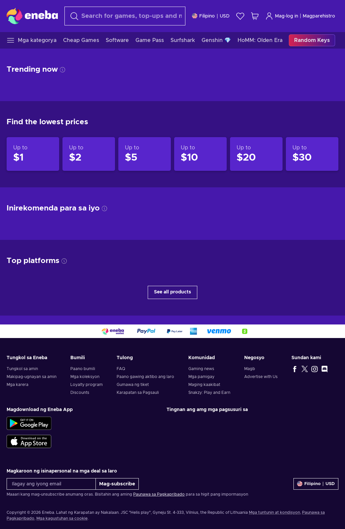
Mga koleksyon (84, 377)
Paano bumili (82, 369)
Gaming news (201, 369)
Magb (249, 369)
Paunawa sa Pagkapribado (159, 494)
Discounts (79, 393)
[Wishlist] (240, 16)
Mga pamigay (201, 377)
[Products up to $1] (33, 154)
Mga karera (17, 385)
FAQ (121, 369)
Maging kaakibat (204, 385)
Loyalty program (86, 385)
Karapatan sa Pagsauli (138, 393)
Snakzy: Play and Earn (209, 393)
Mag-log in (281, 16)
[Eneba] (32, 16)
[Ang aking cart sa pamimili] (255, 16)
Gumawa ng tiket (133, 385)
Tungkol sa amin (22, 369)
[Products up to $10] (200, 154)
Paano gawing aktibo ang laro (145, 377)
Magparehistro (319, 16)
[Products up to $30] (312, 154)
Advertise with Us (261, 377)
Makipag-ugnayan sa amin (32, 377)
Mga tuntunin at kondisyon (274, 512)
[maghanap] (125, 16)
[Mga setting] (211, 16)
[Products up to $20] (256, 154)
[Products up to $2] (88, 154)
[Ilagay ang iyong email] (51, 484)
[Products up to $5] (144, 154)
